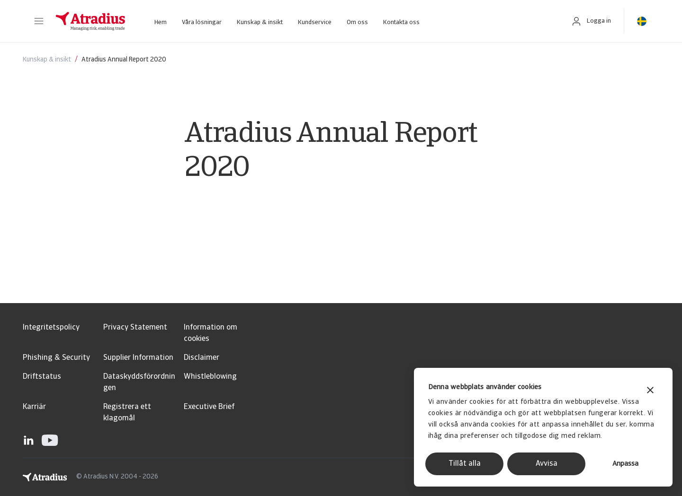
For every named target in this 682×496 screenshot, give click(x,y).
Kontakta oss (401, 22)
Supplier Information (138, 358)
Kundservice (315, 22)
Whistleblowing (210, 377)
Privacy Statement (135, 327)
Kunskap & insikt (260, 22)
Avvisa (546, 464)
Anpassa (625, 464)
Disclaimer (201, 358)
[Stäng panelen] (650, 391)
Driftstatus (42, 377)
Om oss (357, 22)
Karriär (34, 407)
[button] (39, 21)
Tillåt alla (465, 464)
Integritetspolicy (51, 327)
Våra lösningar (202, 22)
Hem (160, 22)
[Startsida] (90, 21)
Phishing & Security (56, 358)
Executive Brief (209, 407)
